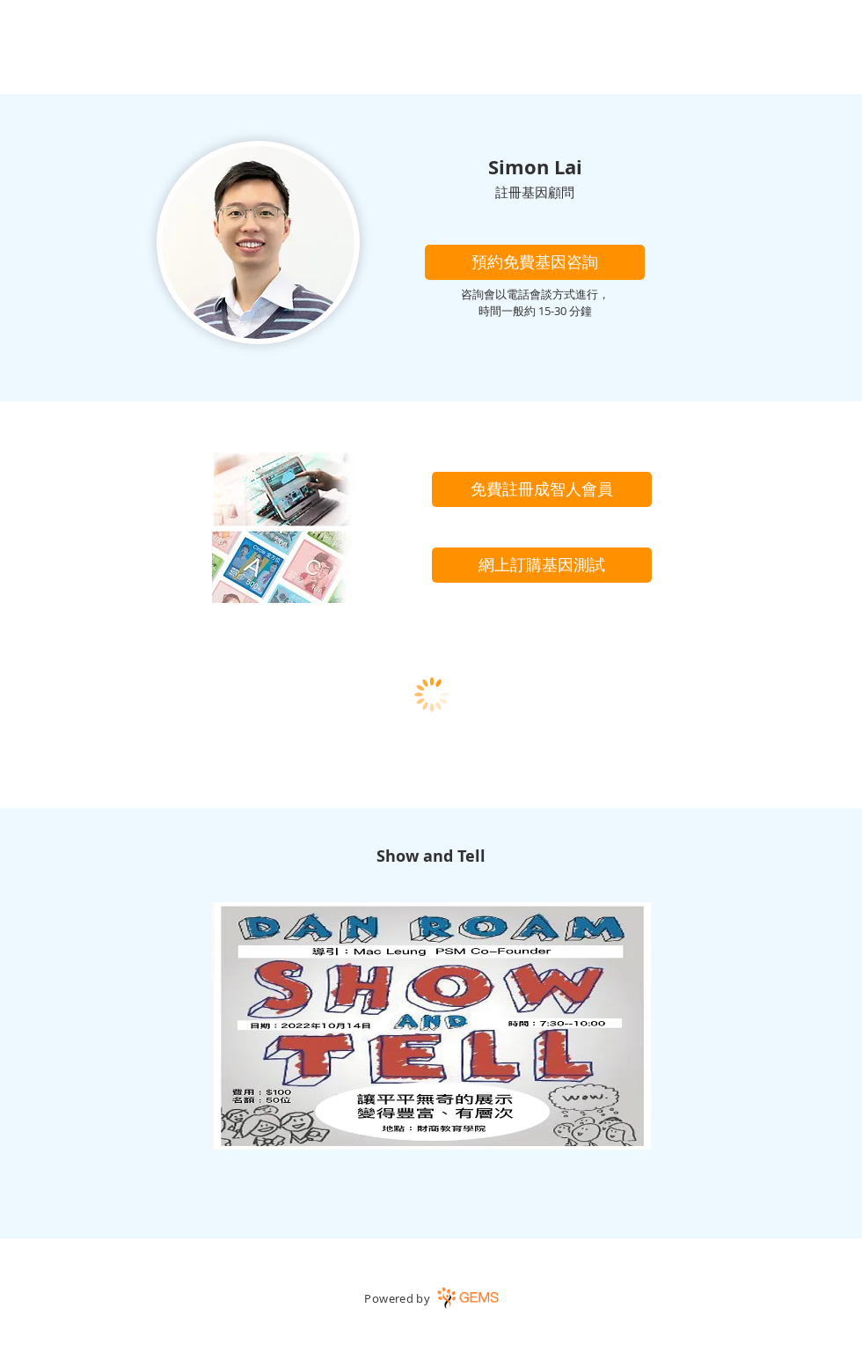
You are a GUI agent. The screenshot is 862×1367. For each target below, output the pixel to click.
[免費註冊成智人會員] (542, 489)
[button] (535, 262)
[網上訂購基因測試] (542, 565)
